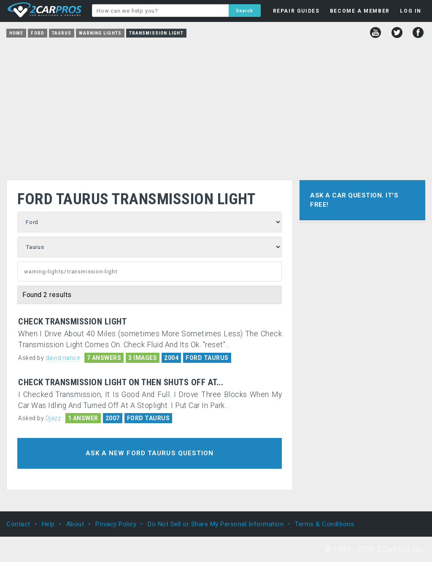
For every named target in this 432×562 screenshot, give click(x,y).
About (75, 524)
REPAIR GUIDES (296, 11)
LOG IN (410, 11)
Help (48, 524)
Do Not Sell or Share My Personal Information (216, 524)
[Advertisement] (216, 106)
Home (16, 33)
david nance (63, 357)
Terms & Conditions (324, 524)
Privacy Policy (115, 524)
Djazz (53, 418)
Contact (18, 524)
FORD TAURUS (207, 357)
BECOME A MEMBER (360, 11)
